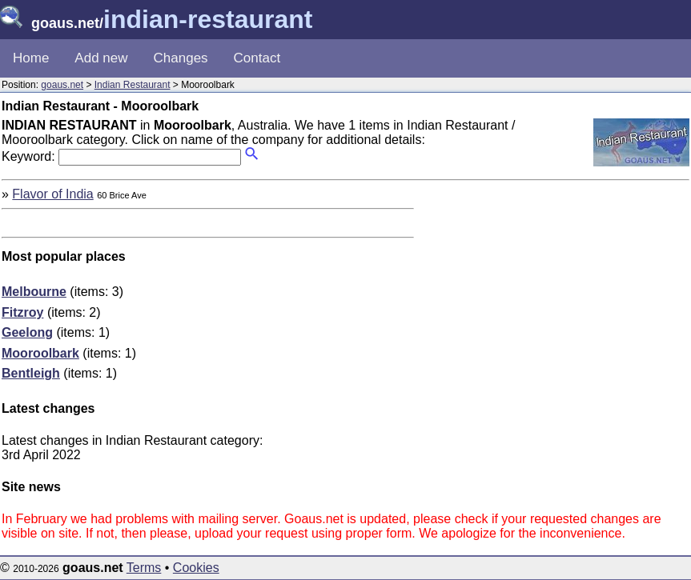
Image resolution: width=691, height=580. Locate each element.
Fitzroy (22, 312)
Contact (257, 58)
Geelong (27, 332)
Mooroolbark (40, 353)
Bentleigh (31, 373)
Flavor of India (52, 194)
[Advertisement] (554, 299)
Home (31, 58)
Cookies (196, 567)
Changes (181, 58)
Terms (144, 567)
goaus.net (62, 84)
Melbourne (34, 291)
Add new (100, 58)
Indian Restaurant (132, 84)
